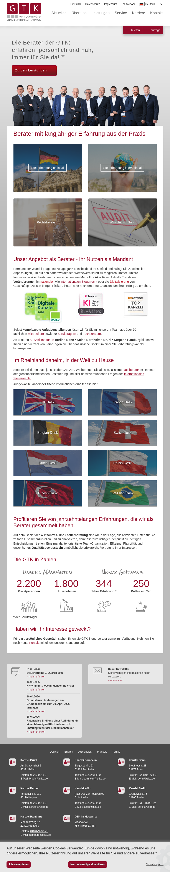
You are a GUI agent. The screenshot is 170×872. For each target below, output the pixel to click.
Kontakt (156, 13)
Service (121, 13)
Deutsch (54, 751)
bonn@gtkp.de (146, 778)
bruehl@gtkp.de (38, 778)
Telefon (135, 30)
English (68, 751)
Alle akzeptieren (18, 864)
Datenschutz (92, 4)
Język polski (85, 751)
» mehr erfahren (36, 676)
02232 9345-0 (38, 774)
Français (102, 751)
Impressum (110, 4)
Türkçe (116, 751)
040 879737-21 (39, 831)
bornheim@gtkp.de (95, 778)
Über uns (78, 13)
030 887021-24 (147, 802)
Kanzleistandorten (42, 340)
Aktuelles (58, 13)
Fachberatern (92, 333)
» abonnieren (115, 680)
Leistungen (100, 13)
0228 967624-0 (147, 774)
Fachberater (130, 370)
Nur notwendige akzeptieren (87, 864)
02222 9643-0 (92, 774)
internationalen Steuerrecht (79, 281)
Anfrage (155, 30)
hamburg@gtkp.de (40, 834)
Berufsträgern (67, 333)
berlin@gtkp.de (146, 806)
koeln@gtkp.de (92, 806)
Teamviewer (128, 4)
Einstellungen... (154, 864)
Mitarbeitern (36, 333)
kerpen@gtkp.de (38, 806)
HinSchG (76, 4)
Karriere (138, 13)
